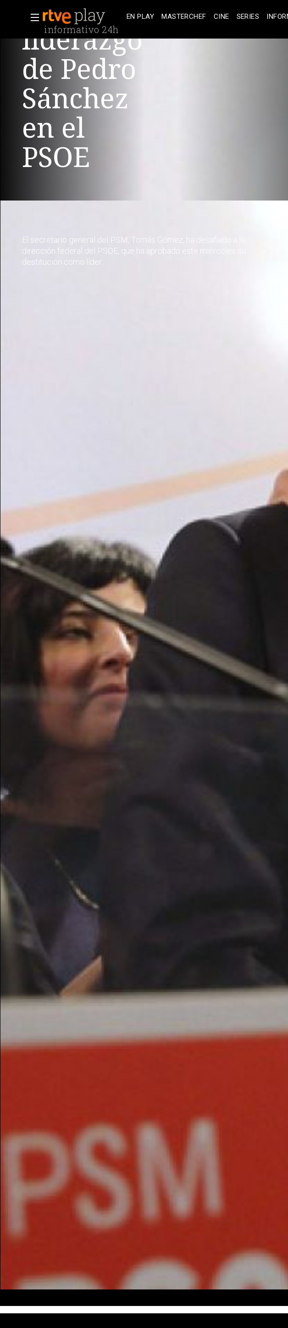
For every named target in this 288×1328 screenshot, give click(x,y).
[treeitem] (140, 17)
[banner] (82, 16)
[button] (32, 17)
